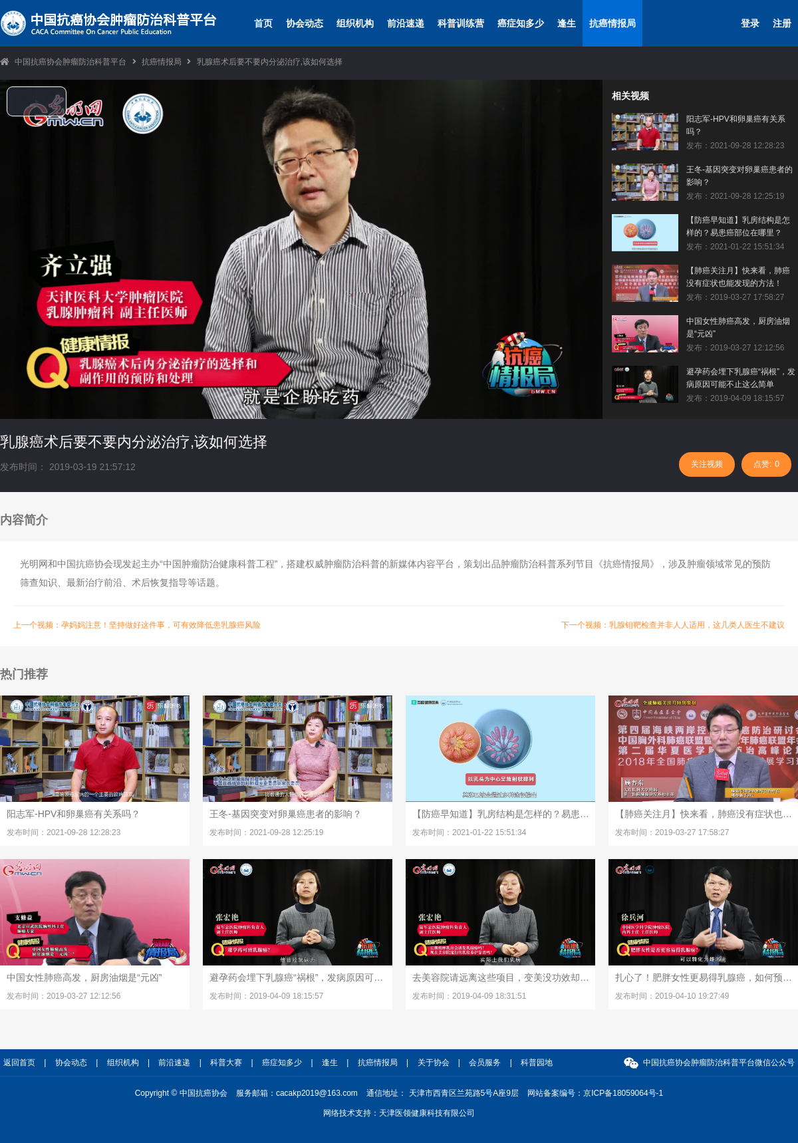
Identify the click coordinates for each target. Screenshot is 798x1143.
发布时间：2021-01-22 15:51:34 (469, 832)
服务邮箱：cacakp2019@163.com (297, 1093)
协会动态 (304, 23)
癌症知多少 (520, 23)
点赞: (766, 464)
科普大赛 (226, 1062)
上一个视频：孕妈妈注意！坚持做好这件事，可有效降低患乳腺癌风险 (137, 625)
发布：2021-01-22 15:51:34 (735, 246)
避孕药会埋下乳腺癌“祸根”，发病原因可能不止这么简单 (740, 378)
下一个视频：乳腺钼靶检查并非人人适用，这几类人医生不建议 (673, 625)
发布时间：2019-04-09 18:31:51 (469, 996)
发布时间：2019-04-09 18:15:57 (266, 996)
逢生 (566, 23)
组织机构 (355, 23)
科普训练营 (461, 23)
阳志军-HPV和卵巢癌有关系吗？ (735, 125)
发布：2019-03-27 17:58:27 (735, 297)
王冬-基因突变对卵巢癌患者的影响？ (739, 176)
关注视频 (707, 464)
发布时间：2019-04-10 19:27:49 (672, 996)
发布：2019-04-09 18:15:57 (735, 398)
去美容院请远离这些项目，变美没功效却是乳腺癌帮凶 (500, 977)
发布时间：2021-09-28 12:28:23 (63, 832)
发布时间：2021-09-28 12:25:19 (266, 832)
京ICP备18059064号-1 (623, 1093)
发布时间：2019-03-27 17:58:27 (672, 832)
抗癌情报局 (612, 23)
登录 (750, 23)
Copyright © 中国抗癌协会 (181, 1093)
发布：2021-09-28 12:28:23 (735, 145)
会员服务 (485, 1062)
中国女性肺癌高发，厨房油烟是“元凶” (738, 327)
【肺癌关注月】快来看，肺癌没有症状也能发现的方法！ (738, 277)
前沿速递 (405, 23)
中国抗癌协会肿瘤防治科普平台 (70, 61)
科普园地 (537, 1062)
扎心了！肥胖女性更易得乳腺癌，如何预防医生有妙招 (703, 977)
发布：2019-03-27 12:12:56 (735, 347)
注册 (782, 23)
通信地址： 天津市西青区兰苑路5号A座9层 (442, 1093)
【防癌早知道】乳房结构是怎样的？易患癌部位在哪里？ (738, 226)
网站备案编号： (595, 1093)
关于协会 (434, 1062)
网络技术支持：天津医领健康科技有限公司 (399, 1113)
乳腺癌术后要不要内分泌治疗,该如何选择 (269, 61)
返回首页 (19, 1062)
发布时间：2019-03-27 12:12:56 (63, 996)
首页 (263, 23)
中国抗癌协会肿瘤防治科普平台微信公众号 (719, 1062)
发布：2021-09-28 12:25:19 (735, 196)
